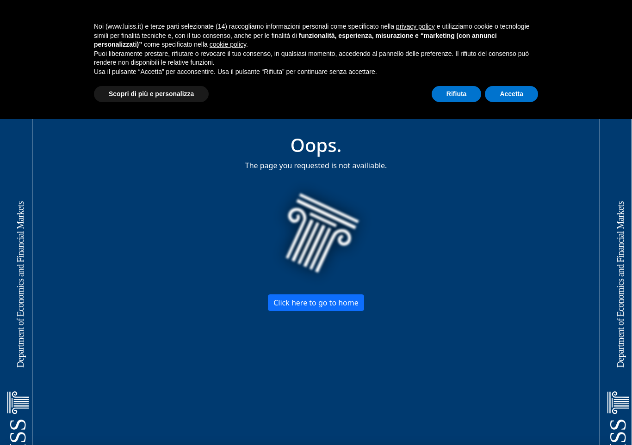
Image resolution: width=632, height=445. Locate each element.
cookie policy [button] (228, 44)
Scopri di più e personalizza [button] (151, 94)
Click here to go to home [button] (316, 303)
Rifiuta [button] (456, 94)
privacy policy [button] (415, 26)
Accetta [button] (511, 94)
